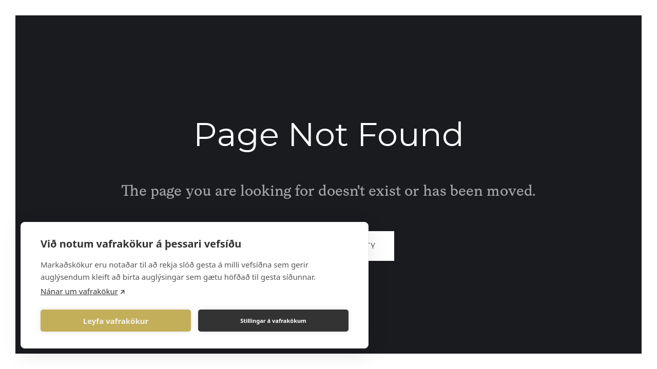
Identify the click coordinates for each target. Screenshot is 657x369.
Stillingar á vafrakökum (273, 320)
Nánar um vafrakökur (79, 291)
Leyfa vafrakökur (115, 321)
